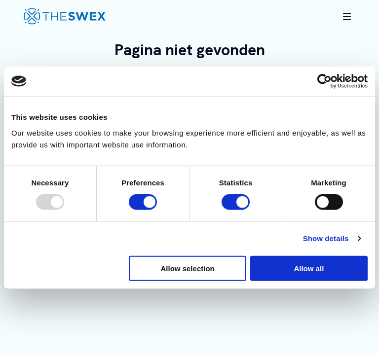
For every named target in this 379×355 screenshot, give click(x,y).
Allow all (309, 268)
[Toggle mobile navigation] (347, 16)
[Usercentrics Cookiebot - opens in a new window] (324, 81)
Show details (326, 238)
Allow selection (188, 268)
